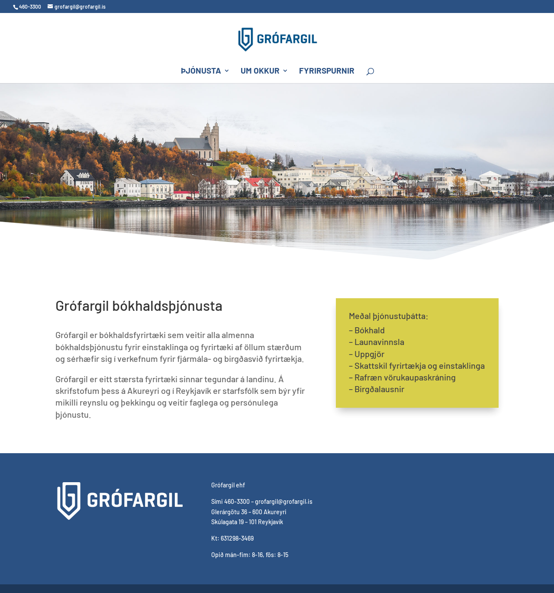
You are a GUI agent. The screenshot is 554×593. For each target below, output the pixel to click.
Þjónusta (201, 71)
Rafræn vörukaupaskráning (405, 377)
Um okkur (260, 71)
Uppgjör (369, 353)
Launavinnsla (379, 341)
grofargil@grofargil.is (283, 501)
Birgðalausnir (379, 389)
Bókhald (369, 330)
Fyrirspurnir (326, 71)
